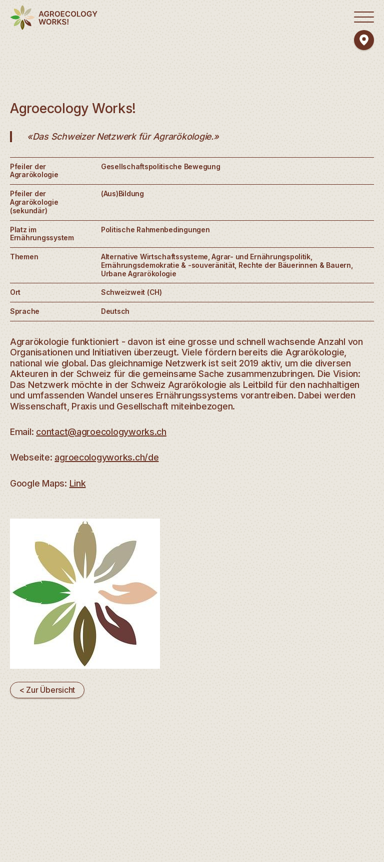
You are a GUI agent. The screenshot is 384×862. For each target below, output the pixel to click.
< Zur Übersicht (47, 690)
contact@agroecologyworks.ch (101, 431)
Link (78, 483)
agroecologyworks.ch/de (106, 457)
